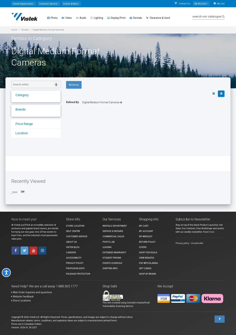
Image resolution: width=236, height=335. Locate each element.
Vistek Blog (72, 247)
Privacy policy (182, 243)
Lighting (96, 17)
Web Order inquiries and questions (31, 292)
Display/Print (116, 17)
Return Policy (147, 242)
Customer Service (76, 236)
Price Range (22, 124)
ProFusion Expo (75, 268)
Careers (71, 252)
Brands (19, 109)
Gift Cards (145, 268)
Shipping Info (110, 268)
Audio (81, 17)
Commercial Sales (113, 236)
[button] (23, 3)
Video (67, 17)
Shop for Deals (148, 252)
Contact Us (182, 3)
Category (20, 95)
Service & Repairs (113, 231)
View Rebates (146, 258)
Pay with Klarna (148, 263)
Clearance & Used (158, 17)
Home (14, 30)
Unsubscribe (197, 243)
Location (20, 133)
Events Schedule (112, 263)
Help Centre (73, 231)
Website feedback (22, 296)
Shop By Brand (147, 274)
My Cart (219, 3)
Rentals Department (115, 226)
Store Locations (21, 300)
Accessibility (73, 258)
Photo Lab (109, 242)
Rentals (136, 17)
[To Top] (219, 319)
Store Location (75, 226)
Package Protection (78, 274)
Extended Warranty (114, 252)
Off (22, 191)
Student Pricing (112, 258)
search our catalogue (208, 16)
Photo (52, 17)
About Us (71, 242)
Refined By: (72, 102)
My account (146, 231)
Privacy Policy (74, 263)
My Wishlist (145, 236)
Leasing (107, 247)
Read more (208, 232)
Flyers (143, 247)
